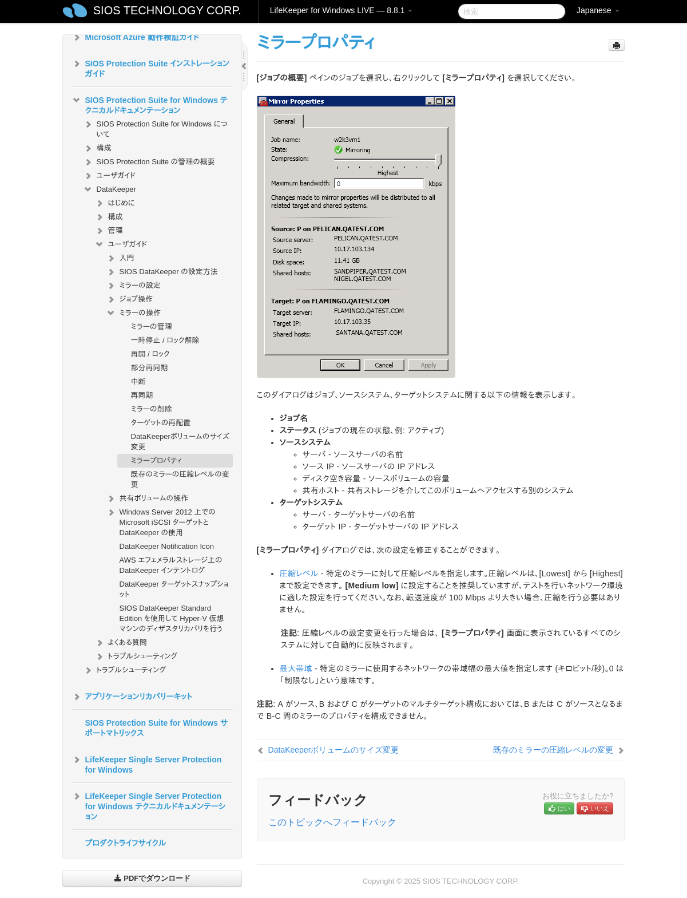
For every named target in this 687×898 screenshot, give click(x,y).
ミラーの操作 (133, 313)
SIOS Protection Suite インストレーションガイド (150, 67)
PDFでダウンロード (152, 878)
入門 (120, 258)
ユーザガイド (109, 176)
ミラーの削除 (151, 409)
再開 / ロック (150, 354)
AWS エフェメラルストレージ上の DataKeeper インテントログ (171, 565)
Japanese (598, 10)
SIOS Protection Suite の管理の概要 (149, 162)
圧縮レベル (299, 573)
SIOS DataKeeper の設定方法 (162, 272)
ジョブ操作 (129, 299)
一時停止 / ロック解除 (165, 340)
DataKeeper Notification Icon (167, 546)
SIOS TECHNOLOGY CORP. (167, 10)
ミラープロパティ (156, 460)
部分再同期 (149, 367)
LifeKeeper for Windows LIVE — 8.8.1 (341, 10)
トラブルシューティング (136, 656)
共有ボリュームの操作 (147, 498)
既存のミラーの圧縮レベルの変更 (180, 479)
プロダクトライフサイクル (125, 843)
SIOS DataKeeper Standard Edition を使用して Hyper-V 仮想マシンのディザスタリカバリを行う (172, 618)
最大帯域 (296, 668)
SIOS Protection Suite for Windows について (155, 128)
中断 (138, 381)
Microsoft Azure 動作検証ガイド (135, 37)
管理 (108, 231)
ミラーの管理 (151, 326)
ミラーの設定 (133, 285)
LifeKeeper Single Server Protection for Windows (147, 763)
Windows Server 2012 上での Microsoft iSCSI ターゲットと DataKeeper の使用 (161, 521)
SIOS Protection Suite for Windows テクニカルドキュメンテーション (150, 104)
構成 (97, 148)
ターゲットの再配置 (161, 422)
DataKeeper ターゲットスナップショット (174, 589)
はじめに (114, 203)
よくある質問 (120, 643)
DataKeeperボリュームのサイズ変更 (180, 441)
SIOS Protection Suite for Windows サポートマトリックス (156, 728)
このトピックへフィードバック (332, 822)
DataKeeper (109, 189)
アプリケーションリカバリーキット (132, 696)
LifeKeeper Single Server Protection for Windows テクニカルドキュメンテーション (149, 805)
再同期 (142, 395)
